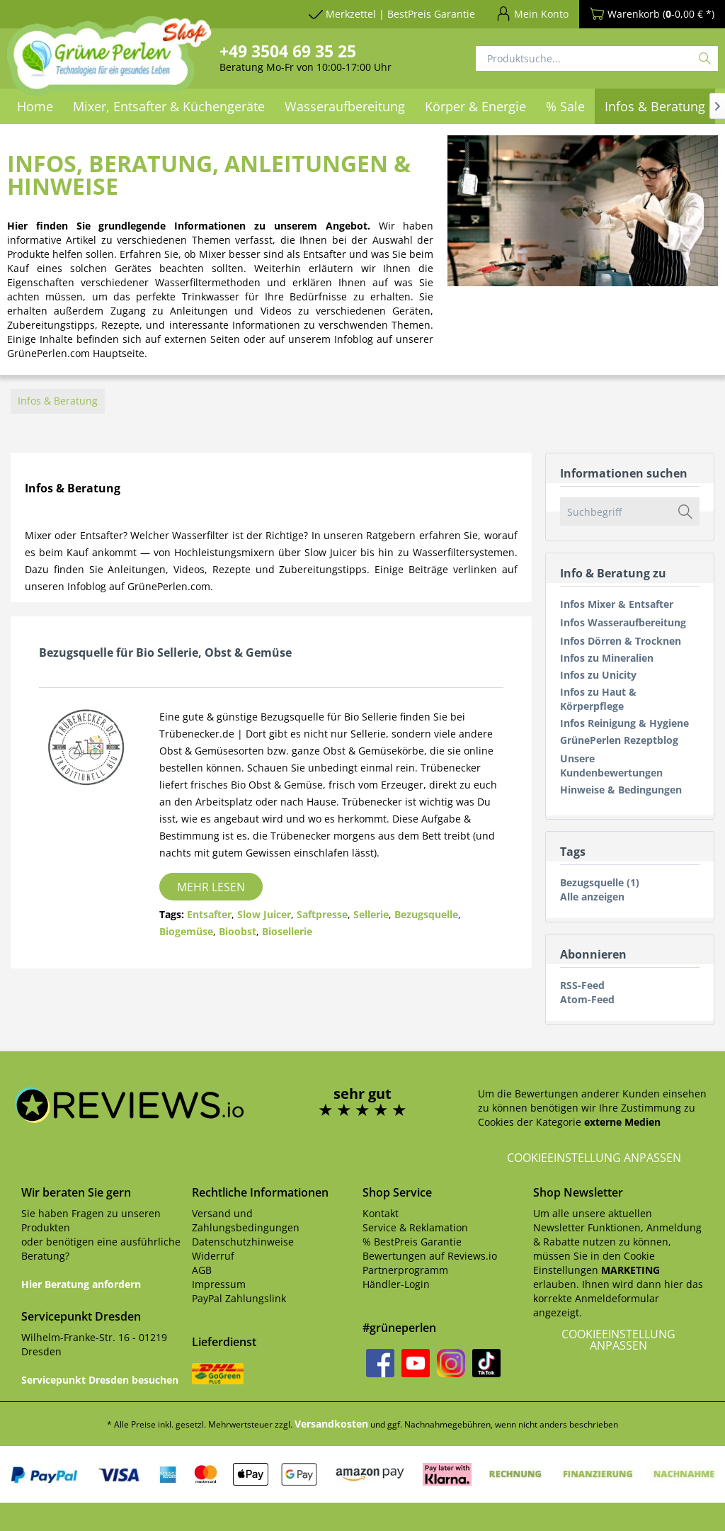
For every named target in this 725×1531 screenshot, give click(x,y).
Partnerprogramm (405, 1270)
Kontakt (380, 1213)
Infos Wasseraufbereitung (623, 622)
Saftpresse (322, 914)
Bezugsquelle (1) (599, 882)
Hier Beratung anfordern (81, 1284)
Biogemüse (186, 931)
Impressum (219, 1284)
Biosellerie (287, 931)
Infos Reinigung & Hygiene (624, 723)
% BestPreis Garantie (412, 1241)
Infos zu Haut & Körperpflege (598, 699)
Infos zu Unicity (598, 675)
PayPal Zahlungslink (239, 1298)
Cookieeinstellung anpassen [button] (594, 1157)
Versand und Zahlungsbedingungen (245, 1220)
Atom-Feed (587, 999)
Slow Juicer (264, 914)
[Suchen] (705, 58)
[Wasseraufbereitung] (345, 106)
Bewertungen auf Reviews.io (429, 1255)
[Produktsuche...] (597, 58)
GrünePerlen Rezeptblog (619, 740)
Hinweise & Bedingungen (621, 789)
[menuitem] (345, 106)
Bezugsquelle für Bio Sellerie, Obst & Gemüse (165, 652)
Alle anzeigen (592, 896)
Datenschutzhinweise (243, 1241)
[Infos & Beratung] (655, 106)
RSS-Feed (582, 985)
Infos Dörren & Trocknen (620, 641)
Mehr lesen (211, 887)
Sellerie (371, 914)
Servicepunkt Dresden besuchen (99, 1379)
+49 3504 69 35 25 (287, 51)
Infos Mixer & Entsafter (616, 604)
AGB (202, 1270)
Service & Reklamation (415, 1227)
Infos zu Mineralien (606, 658)
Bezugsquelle (426, 914)
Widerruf (213, 1255)
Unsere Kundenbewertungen (611, 765)
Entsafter (209, 914)
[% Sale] (565, 106)
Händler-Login (396, 1284)
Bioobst (237, 931)
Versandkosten (331, 1423)
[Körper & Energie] (475, 106)
